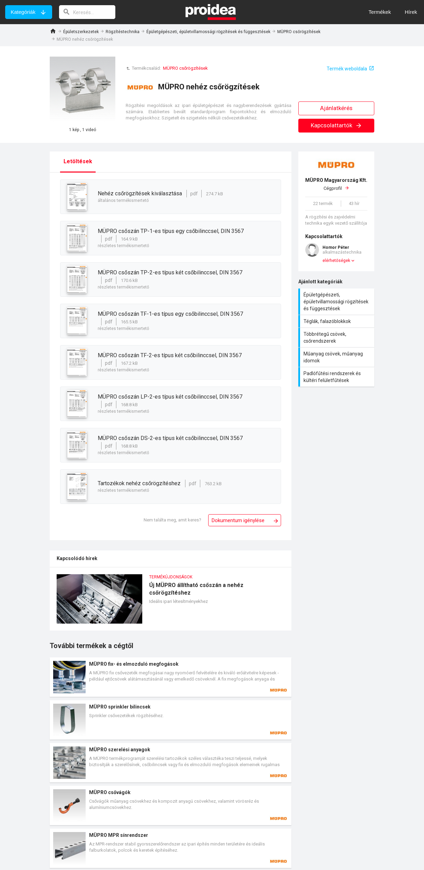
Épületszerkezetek (81, 31)
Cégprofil (336, 184)
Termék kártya (170, 677)
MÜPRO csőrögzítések (298, 31)
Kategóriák (23, 12)
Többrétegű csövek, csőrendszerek (337, 337)
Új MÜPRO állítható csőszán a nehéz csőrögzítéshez (171, 602)
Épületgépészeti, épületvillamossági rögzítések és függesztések (208, 31)
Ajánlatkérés (336, 108)
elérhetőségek (336, 260)
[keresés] (87, 12)
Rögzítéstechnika (122, 31)
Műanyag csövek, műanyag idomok (337, 357)
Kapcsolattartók (336, 125)
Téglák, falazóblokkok (337, 321)
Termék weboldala (347, 68)
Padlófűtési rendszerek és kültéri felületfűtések (337, 377)
